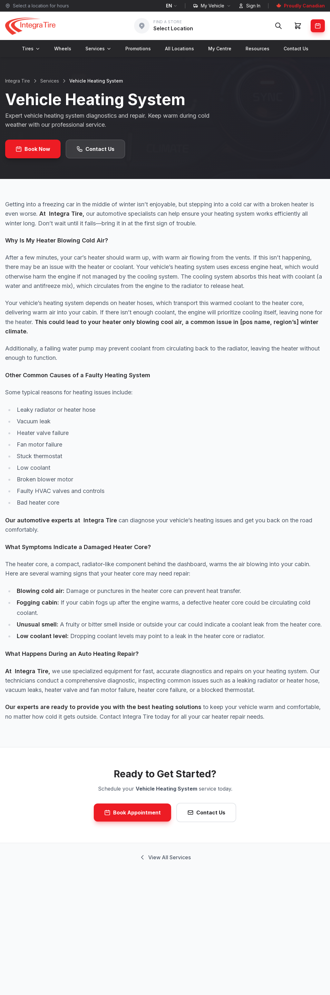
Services (98, 48)
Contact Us (296, 48)
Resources (257, 48)
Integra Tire (17, 81)
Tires (31, 48)
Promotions (138, 48)
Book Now (32, 149)
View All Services (165, 857)
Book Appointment (132, 812)
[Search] (278, 25)
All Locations (179, 48)
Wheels (62, 48)
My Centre (219, 48)
